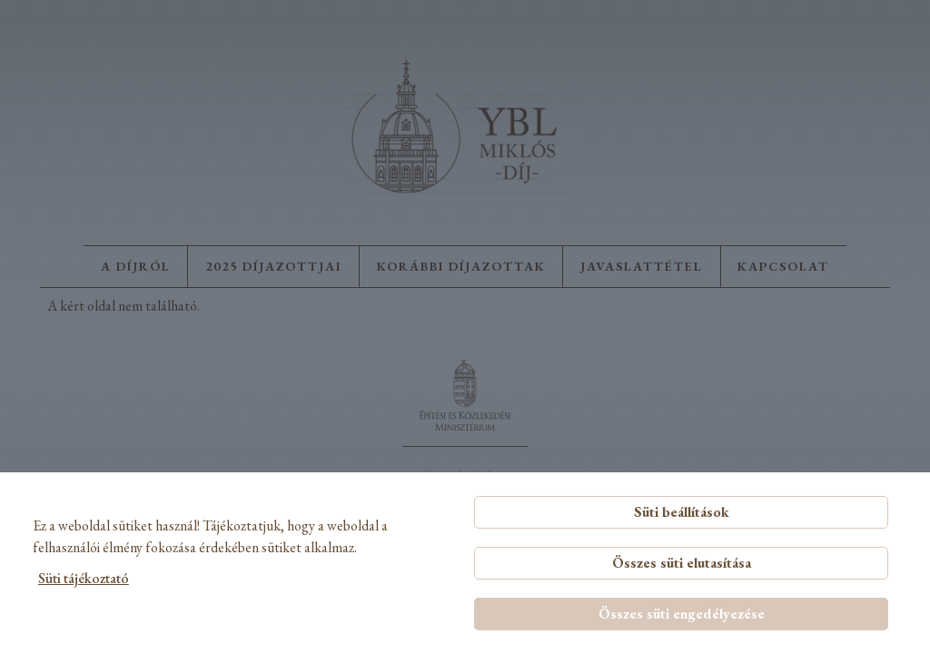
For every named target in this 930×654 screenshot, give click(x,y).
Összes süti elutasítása (681, 562)
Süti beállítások (681, 511)
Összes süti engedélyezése (682, 613)
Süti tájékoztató (83, 578)
